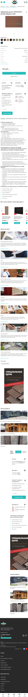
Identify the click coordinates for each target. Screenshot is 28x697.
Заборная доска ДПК (5, 363)
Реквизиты (3, 683)
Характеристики (9, 118)
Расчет (2, 260)
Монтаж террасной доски (6, 279)
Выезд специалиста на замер (6, 241)
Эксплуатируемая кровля (5, 352)
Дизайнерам (3, 679)
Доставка (2, 297)
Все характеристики (4, 63)
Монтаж (16, 118)
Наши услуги (5, 229)
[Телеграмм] (4, 2)
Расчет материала (4, 664)
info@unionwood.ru (4, 632)
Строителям (3, 677)
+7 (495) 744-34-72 (24, 2)
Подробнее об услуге (4, 248)
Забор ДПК (3, 446)
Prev (2, 210)
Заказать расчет (14, 76)
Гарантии (2, 690)
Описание (3, 118)
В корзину (14, 73)
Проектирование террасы (6, 667)
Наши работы (5, 408)
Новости (2, 685)
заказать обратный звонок (6, 637)
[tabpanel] (14, 24)
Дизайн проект (4, 662)
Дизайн (2, 315)
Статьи (2, 688)
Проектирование (4, 333)
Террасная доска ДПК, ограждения (8, 433)
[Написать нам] (1, 2)
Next (26, 210)
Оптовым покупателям (5, 681)
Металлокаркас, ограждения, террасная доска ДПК (11, 421)
